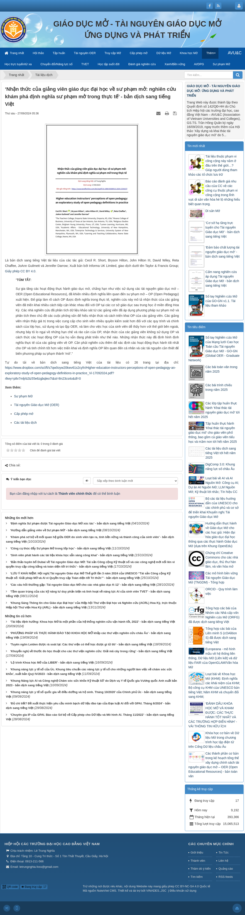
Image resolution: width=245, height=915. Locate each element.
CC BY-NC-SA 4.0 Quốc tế (192, 886)
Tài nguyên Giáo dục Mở (32, 405)
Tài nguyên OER (85, 53)
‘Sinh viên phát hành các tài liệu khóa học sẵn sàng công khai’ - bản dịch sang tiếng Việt (72, 555)
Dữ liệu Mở (163, 53)
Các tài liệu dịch (25, 422)
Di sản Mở (213, 211)
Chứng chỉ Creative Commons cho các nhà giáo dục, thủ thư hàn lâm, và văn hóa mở (222, 559)
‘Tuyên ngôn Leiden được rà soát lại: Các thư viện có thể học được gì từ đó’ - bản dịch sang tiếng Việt (81, 644)
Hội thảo (38, 53)
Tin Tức (223, 852)
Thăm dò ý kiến (201, 868)
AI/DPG (199, 64)
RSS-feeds (225, 876)
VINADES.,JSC (156, 890)
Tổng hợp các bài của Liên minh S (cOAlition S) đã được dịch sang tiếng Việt (221, 635)
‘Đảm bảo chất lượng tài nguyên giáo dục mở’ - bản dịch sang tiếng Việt (223, 252)
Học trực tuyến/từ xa (18, 64)
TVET (85, 64)
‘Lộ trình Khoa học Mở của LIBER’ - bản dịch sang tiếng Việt (52, 662)
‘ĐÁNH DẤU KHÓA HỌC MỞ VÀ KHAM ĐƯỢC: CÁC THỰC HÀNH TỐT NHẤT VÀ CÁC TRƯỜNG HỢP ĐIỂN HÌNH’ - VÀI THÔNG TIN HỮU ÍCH (213, 715)
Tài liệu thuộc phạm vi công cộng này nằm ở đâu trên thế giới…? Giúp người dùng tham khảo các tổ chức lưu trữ (213, 165)
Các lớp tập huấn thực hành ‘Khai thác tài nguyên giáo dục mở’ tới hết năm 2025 (214, 410)
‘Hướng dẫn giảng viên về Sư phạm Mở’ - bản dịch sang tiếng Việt (55, 530)
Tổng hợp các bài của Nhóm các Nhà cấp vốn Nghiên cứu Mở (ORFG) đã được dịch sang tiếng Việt (214, 615)
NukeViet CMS (106, 890)
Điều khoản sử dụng (183, 890)
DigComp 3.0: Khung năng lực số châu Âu (220, 466)
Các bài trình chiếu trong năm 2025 (219, 387)
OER (54, 405)
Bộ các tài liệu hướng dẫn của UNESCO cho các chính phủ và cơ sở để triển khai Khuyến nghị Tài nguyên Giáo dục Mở (214, 508)
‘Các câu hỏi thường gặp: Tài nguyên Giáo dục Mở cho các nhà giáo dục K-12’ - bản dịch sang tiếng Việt (82, 584)
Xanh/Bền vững (175, 64)
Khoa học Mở (189, 53)
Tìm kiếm (197, 876)
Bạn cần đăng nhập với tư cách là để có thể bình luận (65, 493)
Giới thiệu (197, 852)
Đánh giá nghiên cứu (142, 64)
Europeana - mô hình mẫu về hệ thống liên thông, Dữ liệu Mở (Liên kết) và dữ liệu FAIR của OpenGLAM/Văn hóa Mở (213, 658)
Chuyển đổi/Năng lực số (57, 64)
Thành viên (198, 860)
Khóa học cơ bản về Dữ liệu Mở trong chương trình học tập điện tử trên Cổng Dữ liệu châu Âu (214, 739)
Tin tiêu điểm (196, 327)
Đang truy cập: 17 (33, 886)
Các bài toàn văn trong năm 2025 (222, 369)
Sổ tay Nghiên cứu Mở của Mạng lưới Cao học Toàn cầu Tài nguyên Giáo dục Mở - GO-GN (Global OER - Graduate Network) (214, 349)
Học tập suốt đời (109, 64)
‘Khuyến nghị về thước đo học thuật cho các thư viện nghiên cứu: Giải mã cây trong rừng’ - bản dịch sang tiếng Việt (91, 651)
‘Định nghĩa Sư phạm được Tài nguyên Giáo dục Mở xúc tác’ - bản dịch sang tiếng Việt (70, 523)
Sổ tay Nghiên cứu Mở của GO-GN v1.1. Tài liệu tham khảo (221, 301)
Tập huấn (59, 53)
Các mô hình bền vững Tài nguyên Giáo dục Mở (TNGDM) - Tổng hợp (213, 577)
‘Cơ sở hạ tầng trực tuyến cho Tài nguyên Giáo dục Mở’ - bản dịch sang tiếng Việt (223, 229)
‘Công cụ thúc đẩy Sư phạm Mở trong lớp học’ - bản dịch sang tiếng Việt (60, 548)
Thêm (210, 53)
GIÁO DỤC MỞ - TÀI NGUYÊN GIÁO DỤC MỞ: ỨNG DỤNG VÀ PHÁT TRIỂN (213, 90)
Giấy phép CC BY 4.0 (20, 271)
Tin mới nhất (196, 146)
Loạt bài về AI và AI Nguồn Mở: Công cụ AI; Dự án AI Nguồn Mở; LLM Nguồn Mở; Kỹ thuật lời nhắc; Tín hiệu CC (214, 485)
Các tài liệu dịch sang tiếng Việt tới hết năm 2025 (221, 453)
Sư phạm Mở (221, 64)
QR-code (10, 886)
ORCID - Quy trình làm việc (222, 591)
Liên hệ (223, 860)
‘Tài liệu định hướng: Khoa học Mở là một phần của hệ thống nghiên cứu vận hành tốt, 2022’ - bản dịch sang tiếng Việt (92, 621)
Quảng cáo (225, 868)
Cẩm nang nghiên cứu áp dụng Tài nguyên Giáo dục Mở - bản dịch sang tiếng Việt (222, 278)
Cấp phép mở (139, 53)
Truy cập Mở (113, 53)
